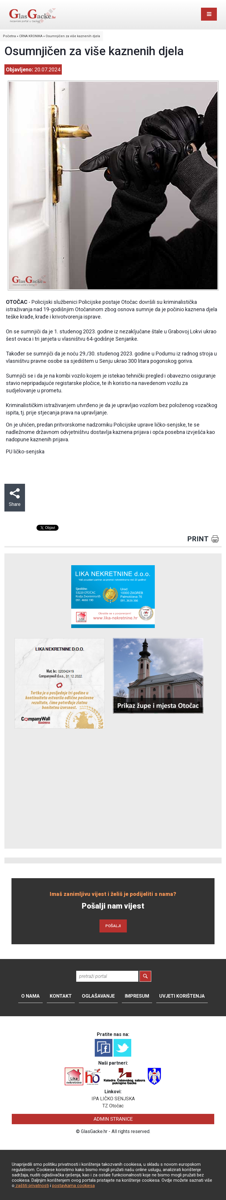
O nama (30, 996)
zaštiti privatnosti (31, 1185)
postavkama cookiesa (73, 1185)
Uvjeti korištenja (182, 996)
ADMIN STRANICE (113, 1119)
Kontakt (61, 996)
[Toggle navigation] (209, 14)
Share (15, 497)
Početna (9, 36)
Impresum (137, 996)
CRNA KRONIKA (30, 36)
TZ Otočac (113, 1106)
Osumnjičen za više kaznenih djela (73, 36)
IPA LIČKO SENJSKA (113, 1098)
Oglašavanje (98, 996)
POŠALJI (113, 926)
